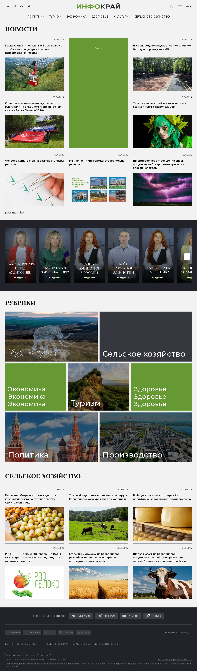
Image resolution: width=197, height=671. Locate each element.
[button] (187, 256)
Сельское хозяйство (152, 16)
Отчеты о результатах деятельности (97, 643)
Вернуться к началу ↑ (177, 632)
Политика (35, 16)
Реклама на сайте (56, 643)
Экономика (76, 16)
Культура (121, 16)
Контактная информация (22, 643)
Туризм (55, 16)
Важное (98, 48)
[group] (20, 255)
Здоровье (100, 16)
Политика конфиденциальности (175, 659)
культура (83, 632)
